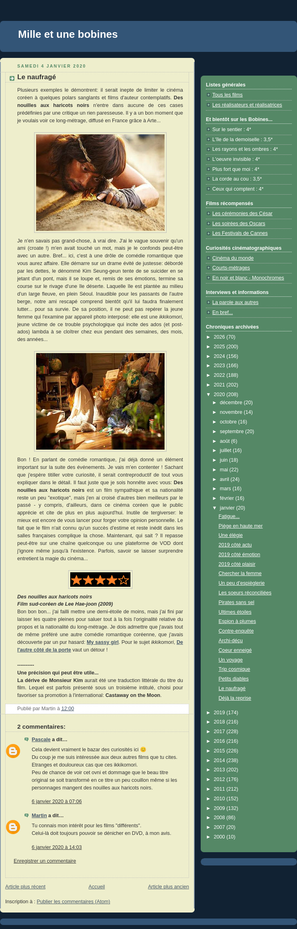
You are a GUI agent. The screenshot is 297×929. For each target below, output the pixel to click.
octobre (229, 422)
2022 (220, 375)
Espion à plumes (237, 621)
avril (225, 479)
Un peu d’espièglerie (242, 583)
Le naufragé (232, 688)
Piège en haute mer (241, 526)
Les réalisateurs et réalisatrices (247, 105)
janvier (228, 508)
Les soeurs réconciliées (245, 593)
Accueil (97, 887)
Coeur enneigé (235, 650)
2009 (220, 808)
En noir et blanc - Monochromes (248, 278)
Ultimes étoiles (235, 612)
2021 (220, 385)
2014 (220, 760)
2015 (220, 751)
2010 (220, 799)
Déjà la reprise (235, 698)
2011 (220, 789)
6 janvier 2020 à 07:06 (57, 801)
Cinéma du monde (233, 258)
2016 (220, 741)
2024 (220, 356)
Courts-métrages (231, 268)
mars (226, 488)
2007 (220, 827)
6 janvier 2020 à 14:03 (57, 847)
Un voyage (231, 660)
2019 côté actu (235, 545)
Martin (39, 815)
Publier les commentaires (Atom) (73, 901)
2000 (220, 837)
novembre (232, 412)
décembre (232, 402)
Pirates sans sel (236, 602)
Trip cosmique (234, 669)
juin (224, 460)
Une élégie (231, 535)
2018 (220, 722)
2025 (220, 346)
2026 (220, 337)
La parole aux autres (235, 302)
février (228, 498)
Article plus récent (25, 887)
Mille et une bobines (68, 34)
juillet (226, 450)
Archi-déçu (231, 640)
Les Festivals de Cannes (240, 233)
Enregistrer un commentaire (45, 861)
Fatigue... (229, 516)
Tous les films (227, 95)
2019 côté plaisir (237, 564)
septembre (232, 431)
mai (225, 470)
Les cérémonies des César (242, 213)
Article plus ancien (168, 887)
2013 (220, 770)
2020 (220, 394)
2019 (220, 712)
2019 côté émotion (239, 554)
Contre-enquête (236, 631)
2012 (220, 779)
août (225, 441)
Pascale (41, 739)
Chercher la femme (240, 573)
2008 (220, 817)
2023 (220, 365)
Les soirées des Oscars (238, 223)
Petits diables (234, 679)
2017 (220, 731)
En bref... (222, 312)
